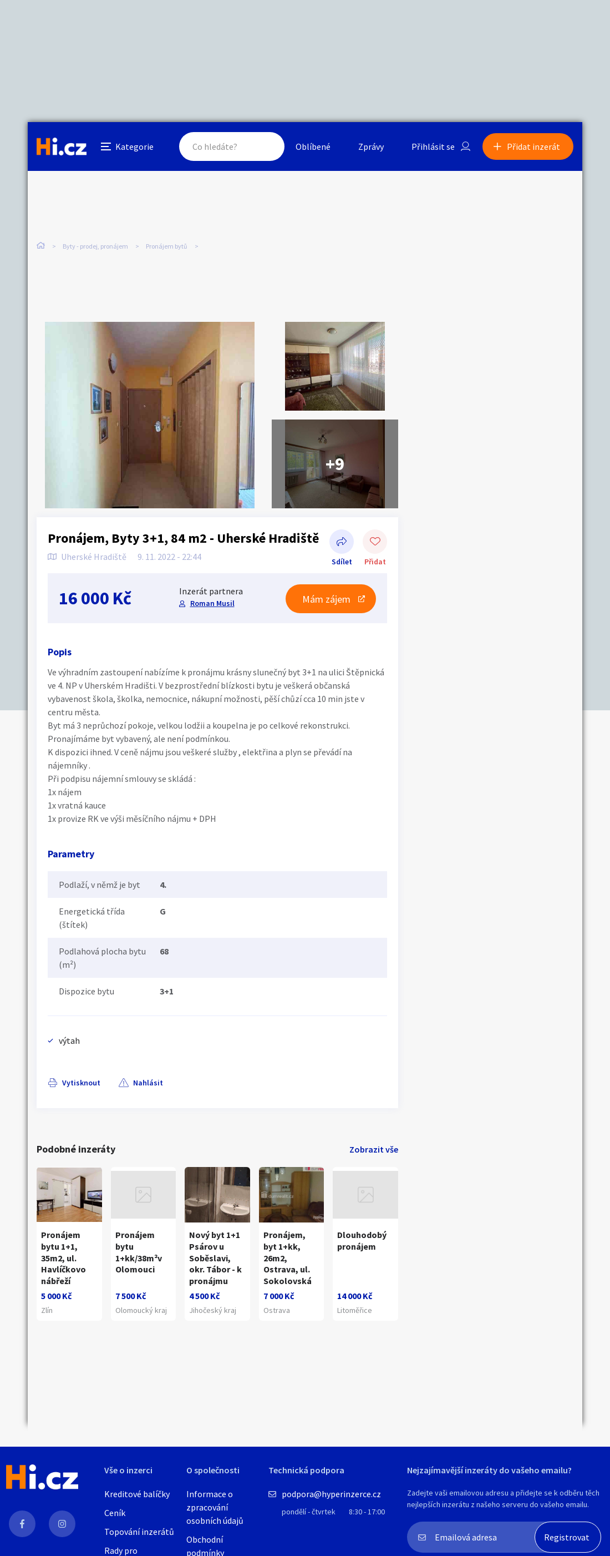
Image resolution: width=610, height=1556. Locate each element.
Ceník (114, 1512)
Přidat (375, 542)
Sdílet (341, 542)
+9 (335, 464)
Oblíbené (313, 146)
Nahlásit (148, 1083)
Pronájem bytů (166, 246)
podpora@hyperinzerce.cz (331, 1493)
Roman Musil (212, 603)
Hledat (265, 146)
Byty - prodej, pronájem (95, 246)
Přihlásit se (433, 146)
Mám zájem (326, 599)
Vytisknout (81, 1083)
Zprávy (371, 146)
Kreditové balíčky (137, 1493)
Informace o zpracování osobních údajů (214, 1507)
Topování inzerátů (139, 1531)
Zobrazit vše (373, 1149)
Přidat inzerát (533, 146)
